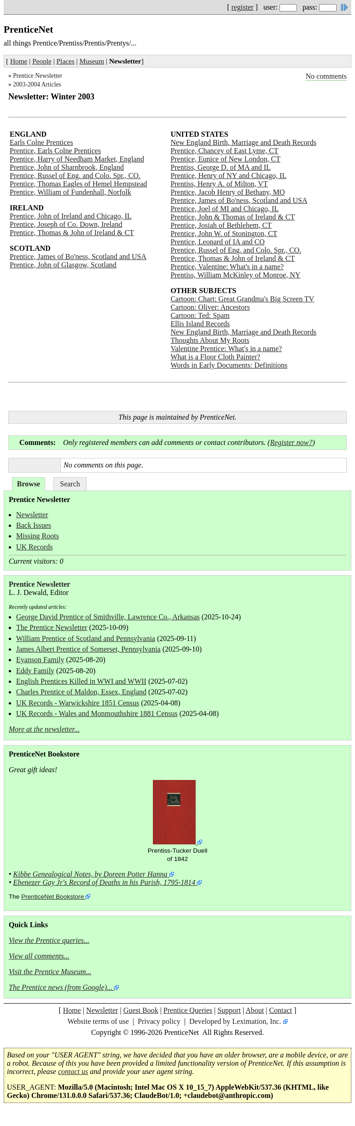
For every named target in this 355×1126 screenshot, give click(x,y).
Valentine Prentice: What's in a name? (226, 348)
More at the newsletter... (44, 729)
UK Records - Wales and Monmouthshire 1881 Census (97, 713)
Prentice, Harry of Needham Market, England (77, 159)
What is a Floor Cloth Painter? (215, 357)
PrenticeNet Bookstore (52, 896)
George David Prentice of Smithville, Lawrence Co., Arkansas (108, 617)
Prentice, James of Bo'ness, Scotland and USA (78, 256)
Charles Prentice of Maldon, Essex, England (81, 692)
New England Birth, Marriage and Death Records (243, 142)
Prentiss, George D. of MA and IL (220, 167)
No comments (326, 76)
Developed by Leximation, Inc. (235, 1021)
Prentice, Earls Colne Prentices (55, 151)
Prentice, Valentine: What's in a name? (227, 267)
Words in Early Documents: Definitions (228, 365)
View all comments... (39, 956)
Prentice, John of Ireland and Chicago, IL (71, 216)
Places (66, 61)
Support (229, 1010)
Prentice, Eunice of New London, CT (225, 159)
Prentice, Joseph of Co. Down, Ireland (66, 224)
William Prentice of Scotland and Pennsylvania (85, 638)
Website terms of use (97, 1021)
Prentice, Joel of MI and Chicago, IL (224, 209)
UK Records (34, 547)
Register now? (291, 442)
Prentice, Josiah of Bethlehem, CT (221, 225)
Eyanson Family (40, 660)
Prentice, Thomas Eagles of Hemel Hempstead (78, 184)
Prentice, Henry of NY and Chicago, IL (228, 175)
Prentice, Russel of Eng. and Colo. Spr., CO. (75, 175)
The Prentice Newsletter (51, 627)
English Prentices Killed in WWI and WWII (81, 681)
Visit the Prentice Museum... (50, 972)
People (42, 61)
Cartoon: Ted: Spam (199, 315)
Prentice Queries (187, 1010)
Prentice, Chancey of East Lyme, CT (224, 151)
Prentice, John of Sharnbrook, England (67, 167)
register (243, 7)
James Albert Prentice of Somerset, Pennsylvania (88, 649)
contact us (73, 1071)
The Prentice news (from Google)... (60, 987)
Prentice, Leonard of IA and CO (217, 242)
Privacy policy (159, 1021)
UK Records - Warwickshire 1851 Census (77, 703)
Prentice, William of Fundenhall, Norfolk (70, 192)
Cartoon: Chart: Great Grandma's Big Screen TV (242, 299)
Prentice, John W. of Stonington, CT (223, 233)
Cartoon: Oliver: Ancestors (210, 307)
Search (70, 484)
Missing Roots (37, 536)
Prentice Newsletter (37, 75)
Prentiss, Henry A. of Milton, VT (219, 184)
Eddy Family (35, 671)
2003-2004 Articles (37, 84)
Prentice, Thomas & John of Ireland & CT (72, 233)
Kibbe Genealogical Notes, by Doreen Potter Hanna (90, 874)
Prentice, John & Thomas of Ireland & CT (232, 217)
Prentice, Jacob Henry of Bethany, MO (227, 192)
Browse (28, 484)
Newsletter (32, 515)
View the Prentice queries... (49, 940)
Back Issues (33, 525)
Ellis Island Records (200, 324)
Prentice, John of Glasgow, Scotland (63, 265)
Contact (280, 1010)
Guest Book (140, 1010)
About (254, 1010)
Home (18, 61)
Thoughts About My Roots (209, 340)
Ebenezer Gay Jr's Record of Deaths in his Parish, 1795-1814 (104, 882)
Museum (92, 61)
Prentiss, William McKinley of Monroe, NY (235, 275)
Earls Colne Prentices (41, 142)
